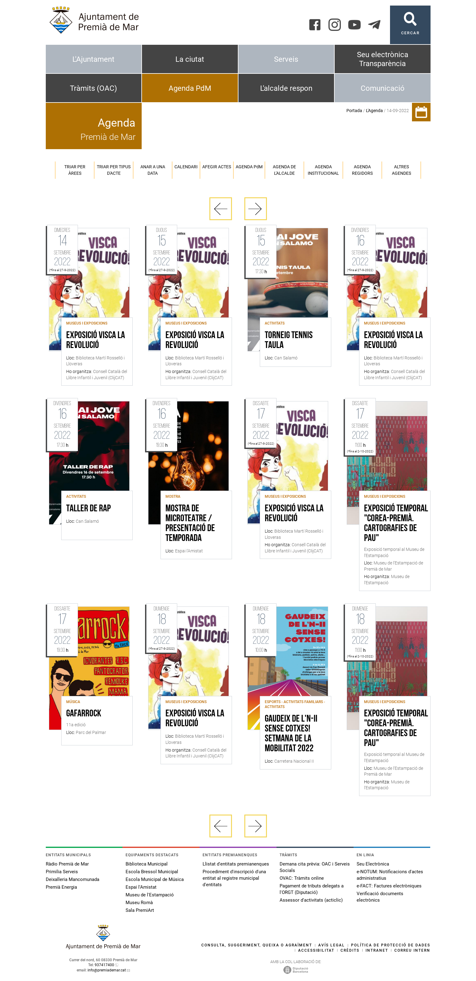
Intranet (377, 950)
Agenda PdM (190, 88)
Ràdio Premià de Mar (67, 864)
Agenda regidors (362, 170)
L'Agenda (374, 110)
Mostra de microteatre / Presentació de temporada (190, 523)
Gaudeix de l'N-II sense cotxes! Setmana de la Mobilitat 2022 (291, 734)
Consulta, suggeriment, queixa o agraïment (256, 945)
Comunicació (383, 88)
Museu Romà (139, 902)
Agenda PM (249, 166)
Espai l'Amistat (141, 887)
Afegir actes (216, 166)
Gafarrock (83, 714)
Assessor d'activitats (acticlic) (311, 900)
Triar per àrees (74, 170)
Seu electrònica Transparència (382, 59)
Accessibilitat (316, 950)
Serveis (286, 59)
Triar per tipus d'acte (114, 170)
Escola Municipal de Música (155, 879)
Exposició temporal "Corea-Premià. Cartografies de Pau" (396, 523)
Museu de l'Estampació (150, 895)
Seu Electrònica (373, 864)
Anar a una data (152, 170)
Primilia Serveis (62, 871)
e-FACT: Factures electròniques (389, 886)
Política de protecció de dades (390, 945)
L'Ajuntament (93, 59)
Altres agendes (401, 170)
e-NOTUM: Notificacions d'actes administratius (390, 875)
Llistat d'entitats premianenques (236, 864)
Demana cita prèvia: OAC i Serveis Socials (315, 867)
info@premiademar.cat (107, 970)
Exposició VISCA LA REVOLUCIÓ (95, 340)
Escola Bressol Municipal (152, 871)
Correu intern (412, 950)
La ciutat (189, 59)
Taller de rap (88, 509)
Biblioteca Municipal (147, 864)
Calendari (186, 166)
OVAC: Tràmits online (302, 878)
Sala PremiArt (140, 910)
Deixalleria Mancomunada (72, 879)
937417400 (104, 965)
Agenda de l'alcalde (284, 170)
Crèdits (350, 950)
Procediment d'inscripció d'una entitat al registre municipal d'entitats (234, 878)
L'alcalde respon (286, 88)
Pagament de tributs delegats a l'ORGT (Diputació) (312, 889)
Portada (354, 110)
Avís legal (331, 945)
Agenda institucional (323, 170)
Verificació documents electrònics (380, 897)
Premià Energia (61, 887)
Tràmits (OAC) (93, 88)
